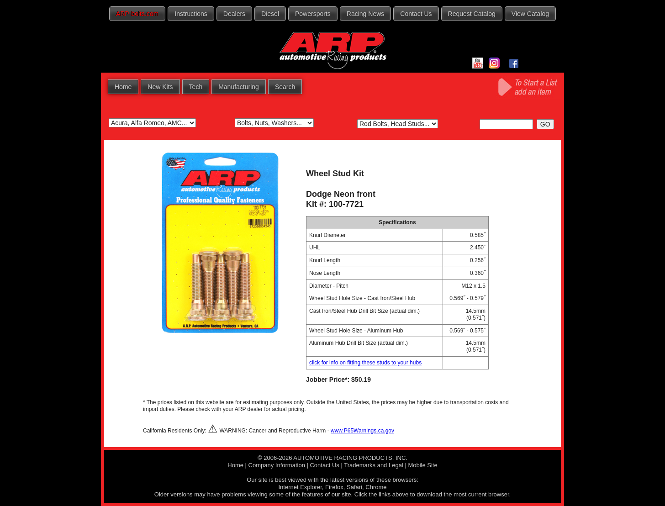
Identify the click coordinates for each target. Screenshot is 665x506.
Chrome (375, 487)
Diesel (270, 13)
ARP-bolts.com (137, 13)
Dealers (234, 13)
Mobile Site (422, 465)
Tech (196, 86)
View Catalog (530, 13)
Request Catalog (472, 13)
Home (123, 86)
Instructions (190, 13)
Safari (354, 487)
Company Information (276, 465)
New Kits (160, 86)
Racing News (365, 13)
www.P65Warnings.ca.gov (362, 430)
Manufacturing (238, 86)
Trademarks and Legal (373, 465)
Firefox (334, 487)
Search (285, 86)
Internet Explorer (300, 487)
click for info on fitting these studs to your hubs (365, 362)
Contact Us (416, 13)
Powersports (313, 13)
